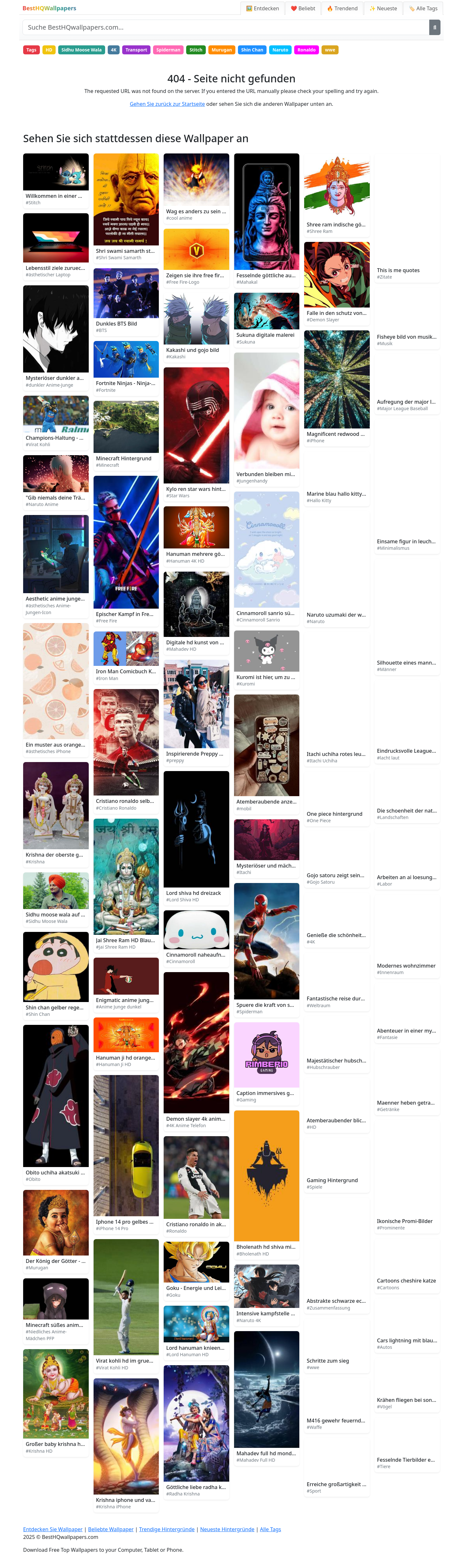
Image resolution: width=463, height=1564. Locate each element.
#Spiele (314, 1187)
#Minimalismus (393, 548)
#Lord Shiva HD (182, 900)
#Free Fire (106, 621)
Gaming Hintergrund (332, 1180)
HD (49, 50)
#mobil (244, 809)
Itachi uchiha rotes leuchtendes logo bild (357, 754)
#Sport (314, 1491)
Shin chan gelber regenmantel (63, 1007)
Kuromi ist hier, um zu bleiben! (274, 677)
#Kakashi (176, 357)
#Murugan (37, 1268)
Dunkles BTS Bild (116, 323)
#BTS (101, 330)
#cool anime (179, 218)
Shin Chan (256, 50)
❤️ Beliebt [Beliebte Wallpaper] (303, 8)
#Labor (384, 884)
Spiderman (171, 50)
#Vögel (384, 1407)
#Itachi (244, 872)
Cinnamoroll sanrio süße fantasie (277, 613)
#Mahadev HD (181, 649)
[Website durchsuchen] (226, 27)
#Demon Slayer (323, 320)
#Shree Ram (319, 231)
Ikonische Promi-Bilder (405, 1221)
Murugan (225, 50)
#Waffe (314, 1427)
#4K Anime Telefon (186, 1126)
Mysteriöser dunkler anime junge (66, 378)
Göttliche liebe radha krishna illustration (215, 1487)
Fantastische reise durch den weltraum (354, 998)
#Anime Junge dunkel (118, 1007)
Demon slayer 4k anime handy (203, 1119)
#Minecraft (107, 465)
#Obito (33, 1179)
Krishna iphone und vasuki (128, 1500)
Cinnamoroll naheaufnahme (200, 955)
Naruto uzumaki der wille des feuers (351, 615)
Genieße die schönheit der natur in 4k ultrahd (363, 935)
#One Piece (319, 821)
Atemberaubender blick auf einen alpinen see (363, 1120)
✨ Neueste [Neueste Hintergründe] (383, 8)
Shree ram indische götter (338, 224)
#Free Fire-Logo (182, 282)
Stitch (199, 50)
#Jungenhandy (252, 481)
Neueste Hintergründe (227, 1529)
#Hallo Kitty (319, 501)
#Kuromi (246, 684)
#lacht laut (388, 758)
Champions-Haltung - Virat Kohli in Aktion (77, 438)
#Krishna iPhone (113, 1507)
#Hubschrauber (323, 1067)
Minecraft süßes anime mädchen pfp (71, 1325)
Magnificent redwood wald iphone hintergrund (364, 434)
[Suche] (434, 27)
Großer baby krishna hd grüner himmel (74, 1444)
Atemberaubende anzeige (268, 801)
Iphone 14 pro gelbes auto (128, 1222)
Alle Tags (270, 1529)
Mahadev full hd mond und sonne (278, 1453)
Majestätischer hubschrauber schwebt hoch (360, 1060)
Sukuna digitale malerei (266, 335)
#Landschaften (393, 817)
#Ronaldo (176, 1231)
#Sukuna (246, 342)
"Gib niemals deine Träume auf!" (65, 497)
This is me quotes (398, 270)
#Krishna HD (39, 1451)
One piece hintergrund (335, 814)
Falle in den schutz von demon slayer (352, 313)
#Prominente (391, 1228)
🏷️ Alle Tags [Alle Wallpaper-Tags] (423, 8)
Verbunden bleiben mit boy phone (278, 474)
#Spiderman (250, 1012)
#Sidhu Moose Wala (47, 921)
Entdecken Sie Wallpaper (53, 1529)
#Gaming (246, 1100)
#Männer (387, 670)
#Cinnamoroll (180, 962)
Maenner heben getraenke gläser (418, 1103)
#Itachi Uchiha (322, 761)
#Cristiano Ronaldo (116, 808)
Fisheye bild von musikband (411, 337)
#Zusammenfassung (328, 1308)
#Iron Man (107, 679)
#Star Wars (177, 496)
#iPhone (315, 441)
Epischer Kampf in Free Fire (129, 614)
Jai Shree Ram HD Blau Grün (130, 940)
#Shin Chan (38, 1014)
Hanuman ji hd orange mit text (134, 1058)
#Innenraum (390, 973)
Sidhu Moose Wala (82, 50)
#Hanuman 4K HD (185, 561)
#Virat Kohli (38, 445)
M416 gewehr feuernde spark (343, 1420)
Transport (139, 50)
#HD (311, 1127)
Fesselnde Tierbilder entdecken (415, 1460)
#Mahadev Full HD (256, 1460)
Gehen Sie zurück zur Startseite (167, 104)
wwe (336, 50)
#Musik (385, 344)
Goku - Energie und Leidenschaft (206, 1288)
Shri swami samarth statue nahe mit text (146, 251)
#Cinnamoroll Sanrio (258, 620)
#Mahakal (247, 282)
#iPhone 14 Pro (112, 1229)
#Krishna (35, 862)
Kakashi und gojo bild (192, 350)
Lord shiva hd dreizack (193, 893)
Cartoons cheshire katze (406, 1280)
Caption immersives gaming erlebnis (282, 1093)
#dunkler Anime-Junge (49, 385)
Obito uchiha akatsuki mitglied (63, 1172)
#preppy (175, 761)
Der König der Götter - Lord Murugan (71, 1261)
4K (115, 50)
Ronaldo (312, 50)
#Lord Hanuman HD (187, 1355)
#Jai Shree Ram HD (116, 947)
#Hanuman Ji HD (113, 1065)
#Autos (384, 1347)
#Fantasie (387, 1038)
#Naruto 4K (249, 1320)
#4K (311, 942)
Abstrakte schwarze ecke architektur (351, 1301)
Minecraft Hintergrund (124, 458)
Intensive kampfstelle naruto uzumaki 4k (287, 1313)
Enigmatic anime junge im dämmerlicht (144, 1000)
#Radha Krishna (183, 1494)
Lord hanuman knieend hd (198, 1348)
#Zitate (384, 277)
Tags (32, 50)
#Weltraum (318, 1006)
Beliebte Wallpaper (111, 1529)
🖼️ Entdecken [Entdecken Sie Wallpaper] (262, 8)
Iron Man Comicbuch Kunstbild (134, 671)
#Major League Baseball (402, 409)
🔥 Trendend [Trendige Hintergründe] (342, 8)
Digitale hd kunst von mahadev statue (212, 642)
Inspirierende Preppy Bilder (199, 754)
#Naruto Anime (42, 504)
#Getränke (388, 1110)
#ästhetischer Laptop (48, 275)
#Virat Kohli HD (112, 1368)
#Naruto (316, 622)
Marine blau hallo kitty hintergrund (350, 494)
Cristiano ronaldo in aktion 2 (201, 1224)
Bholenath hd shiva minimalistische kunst (288, 1247)
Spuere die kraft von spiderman (275, 1005)
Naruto (285, 50)
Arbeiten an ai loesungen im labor (418, 877)
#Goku (173, 1295)
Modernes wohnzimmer (406, 965)
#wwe (313, 1368)
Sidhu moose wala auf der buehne (67, 914)
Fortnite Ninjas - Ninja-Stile (129, 383)
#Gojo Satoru (321, 882)
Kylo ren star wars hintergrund (203, 489)
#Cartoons (388, 1288)
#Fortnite (106, 390)
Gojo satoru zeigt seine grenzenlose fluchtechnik (366, 875)
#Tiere (384, 1467)
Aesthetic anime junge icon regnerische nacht (82, 599)
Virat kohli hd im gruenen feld (132, 1361)
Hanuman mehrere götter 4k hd (205, 554)
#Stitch (33, 203)
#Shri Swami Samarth (118, 258)
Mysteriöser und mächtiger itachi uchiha (286, 865)
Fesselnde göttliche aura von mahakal (283, 275)
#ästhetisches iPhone (48, 752)
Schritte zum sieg (328, 1361)
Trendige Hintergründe (167, 1529)
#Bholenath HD (253, 1254)
